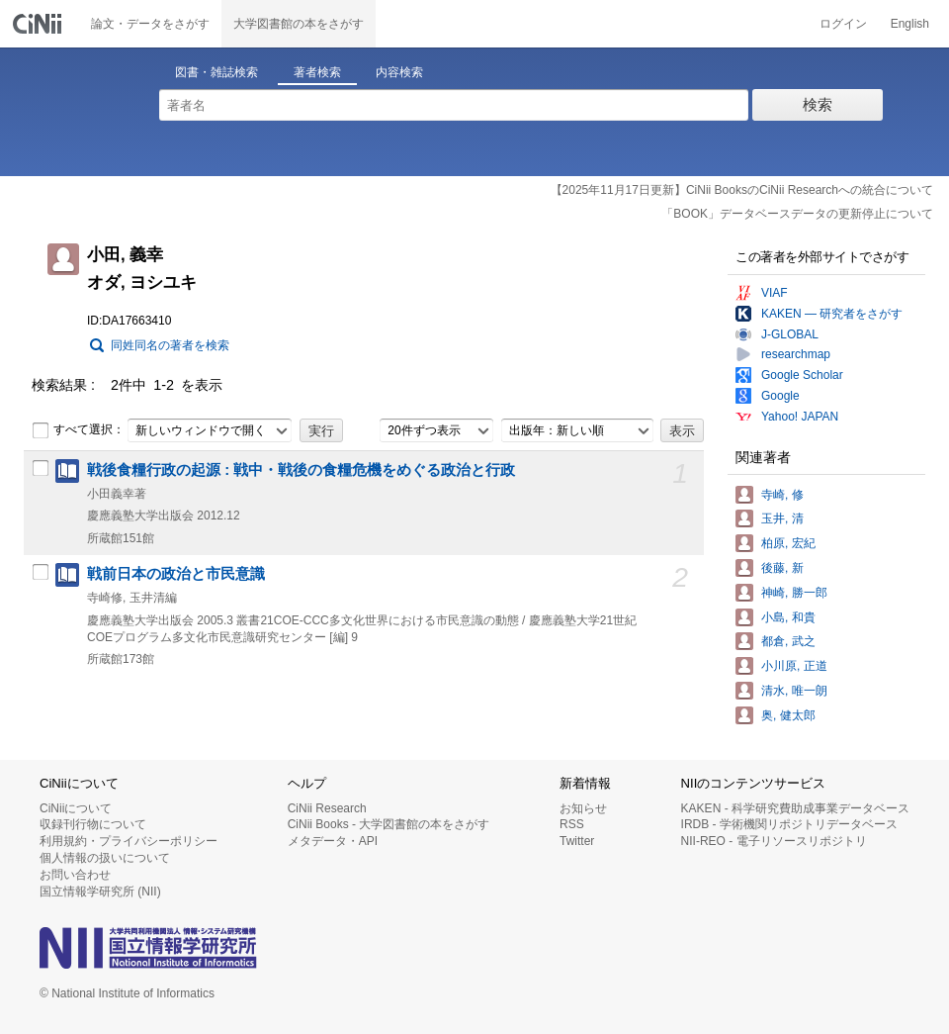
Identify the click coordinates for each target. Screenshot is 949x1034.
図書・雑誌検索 (216, 72)
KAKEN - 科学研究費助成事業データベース (795, 808)
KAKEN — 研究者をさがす (832, 314)
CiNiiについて (76, 808)
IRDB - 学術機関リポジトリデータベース (789, 824)
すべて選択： (78, 430)
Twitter (577, 841)
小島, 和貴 (788, 617)
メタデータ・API (333, 841)
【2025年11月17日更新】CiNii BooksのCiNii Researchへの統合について (742, 190)
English (910, 24)
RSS (572, 824)
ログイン (843, 24)
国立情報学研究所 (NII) (100, 891)
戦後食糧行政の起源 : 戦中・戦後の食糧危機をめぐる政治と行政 (301, 470)
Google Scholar (802, 375)
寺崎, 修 (782, 495)
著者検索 (317, 72)
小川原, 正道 (794, 666)
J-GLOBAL (790, 334)
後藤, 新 (782, 568)
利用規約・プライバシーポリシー (128, 841)
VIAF (774, 293)
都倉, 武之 (788, 641)
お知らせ (583, 808)
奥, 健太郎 (788, 715)
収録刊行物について (93, 824)
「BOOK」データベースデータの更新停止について (797, 214)
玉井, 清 (782, 518)
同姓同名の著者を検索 (170, 345)
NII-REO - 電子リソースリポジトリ (774, 841)
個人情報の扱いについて (105, 858)
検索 (817, 104)
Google (780, 396)
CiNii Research (327, 808)
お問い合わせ (75, 875)
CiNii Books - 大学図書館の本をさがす (389, 824)
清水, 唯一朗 (794, 691)
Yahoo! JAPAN (799, 416)
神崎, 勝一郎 (794, 593)
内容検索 (399, 72)
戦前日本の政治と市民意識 (176, 574)
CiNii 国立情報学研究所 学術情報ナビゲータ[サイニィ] (39, 23)
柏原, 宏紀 (788, 543)
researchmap (795, 354)
